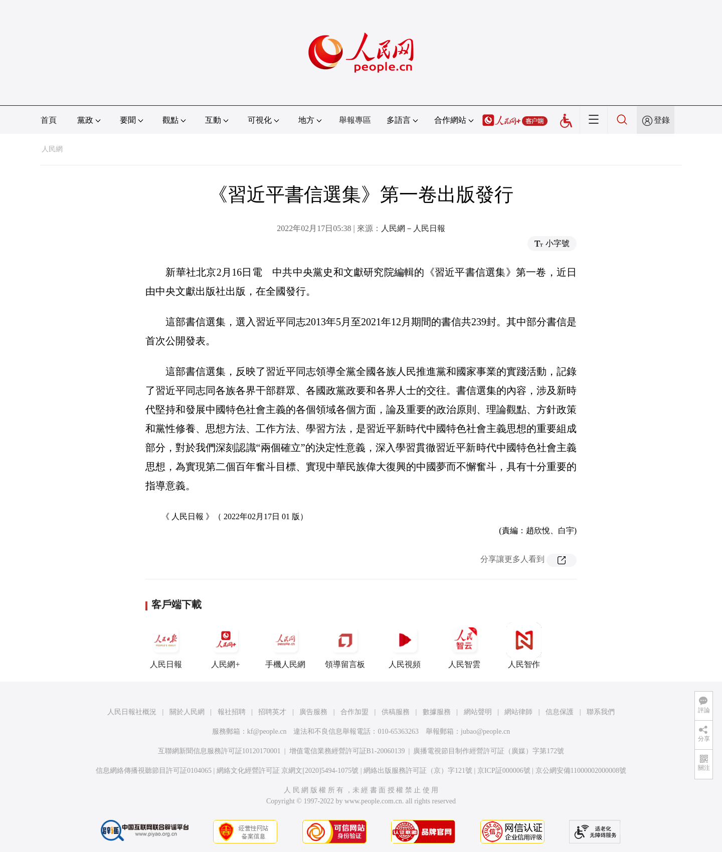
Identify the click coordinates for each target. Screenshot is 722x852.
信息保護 (560, 712)
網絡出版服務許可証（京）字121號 (418, 770)
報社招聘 (232, 712)
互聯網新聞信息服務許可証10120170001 (219, 751)
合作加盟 (354, 712)
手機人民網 (285, 645)
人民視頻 (404, 645)
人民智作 (524, 645)
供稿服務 (396, 712)
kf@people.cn (267, 731)
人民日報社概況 (131, 712)
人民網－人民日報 (413, 228)
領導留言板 (345, 645)
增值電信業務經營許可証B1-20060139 (347, 751)
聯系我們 (601, 712)
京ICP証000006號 (503, 770)
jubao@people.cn (485, 731)
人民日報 (166, 645)
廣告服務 (313, 712)
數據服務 (437, 712)
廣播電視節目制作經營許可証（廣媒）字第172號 (488, 751)
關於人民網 (187, 712)
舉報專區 (355, 120)
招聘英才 (272, 712)
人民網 (52, 149)
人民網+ (225, 645)
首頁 (49, 120)
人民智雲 (464, 645)
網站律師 (518, 712)
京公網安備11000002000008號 (580, 770)
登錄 (662, 120)
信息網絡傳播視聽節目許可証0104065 (154, 770)
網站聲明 (478, 712)
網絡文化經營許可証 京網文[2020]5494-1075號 (288, 770)
